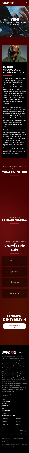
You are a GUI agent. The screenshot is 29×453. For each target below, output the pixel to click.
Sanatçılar (5, 425)
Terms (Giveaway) (21, 434)
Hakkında (4, 422)
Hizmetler (4, 428)
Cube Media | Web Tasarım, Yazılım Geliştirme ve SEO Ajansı (14, 445)
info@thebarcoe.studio (8, 415)
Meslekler (18, 418)
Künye (17, 428)
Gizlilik (17, 425)
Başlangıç (5, 418)
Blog (3, 431)
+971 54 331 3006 (6, 410)
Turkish (5, 395)
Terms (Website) (21, 431)
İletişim (18, 422)
